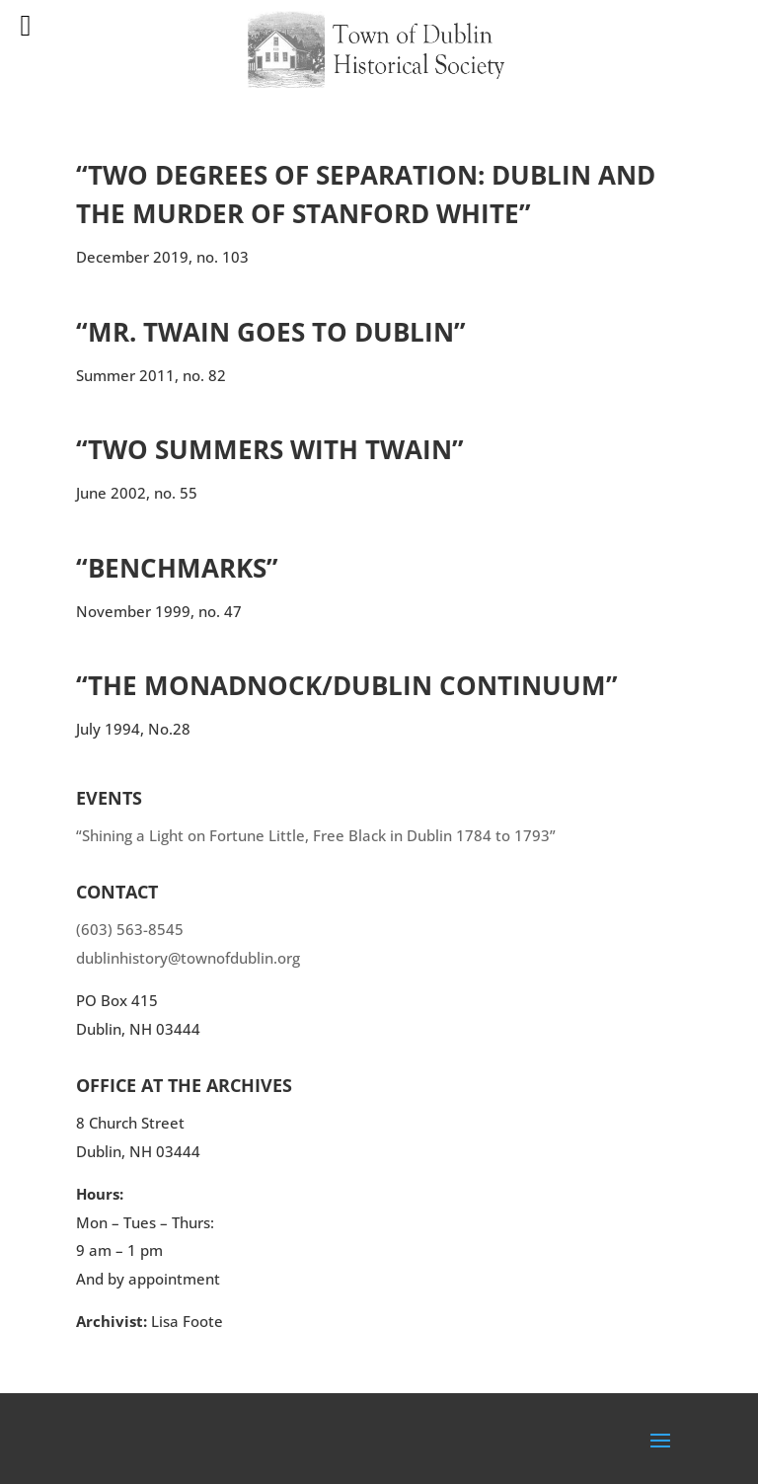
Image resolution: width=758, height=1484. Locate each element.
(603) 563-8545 (130, 929)
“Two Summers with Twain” (270, 449)
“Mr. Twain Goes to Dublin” (271, 332)
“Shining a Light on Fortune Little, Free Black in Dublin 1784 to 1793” (316, 835)
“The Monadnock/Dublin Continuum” (347, 685)
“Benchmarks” (177, 568)
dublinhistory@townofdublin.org (188, 958)
